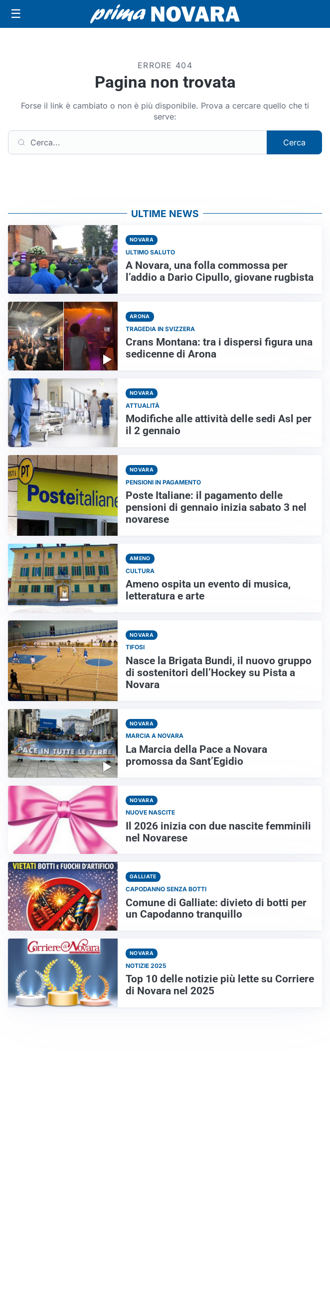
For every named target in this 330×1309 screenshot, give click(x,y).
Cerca (294, 142)
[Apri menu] (15, 13)
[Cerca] (137, 142)
